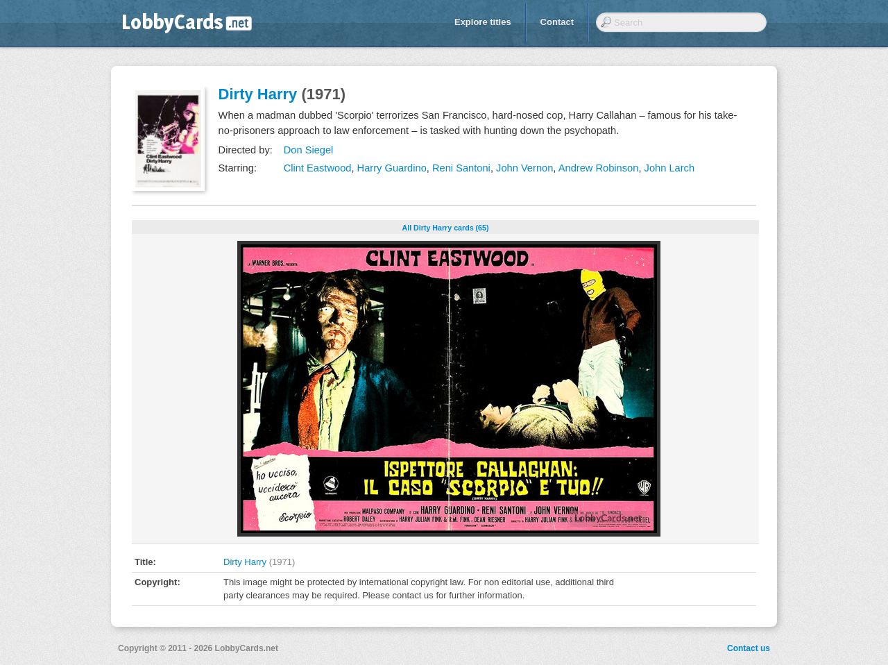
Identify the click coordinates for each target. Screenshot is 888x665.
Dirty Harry (258, 94)
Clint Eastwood (318, 168)
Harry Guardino (392, 168)
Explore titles (482, 22)
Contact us (748, 648)
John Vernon (524, 168)
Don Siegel (309, 149)
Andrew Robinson (598, 168)
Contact (557, 22)
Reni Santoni (461, 168)
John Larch (669, 168)
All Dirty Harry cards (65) (445, 228)
